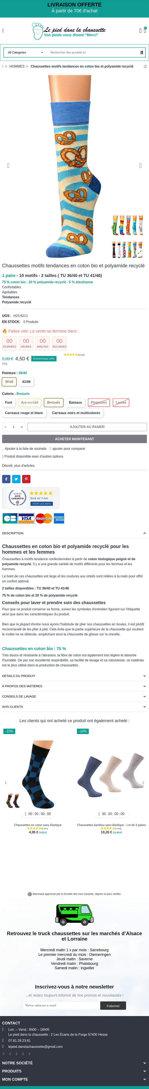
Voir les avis (42, 503)
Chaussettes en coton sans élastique (38, 825)
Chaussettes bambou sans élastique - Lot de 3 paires (111, 825)
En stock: (11, 322)
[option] (74, 165)
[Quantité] (14, 427)
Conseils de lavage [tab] (19, 696)
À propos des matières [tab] (22, 686)
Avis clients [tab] (12, 706)
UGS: (6, 316)
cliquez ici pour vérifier (107, 894)
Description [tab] (13, 533)
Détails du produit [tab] (18, 676)
